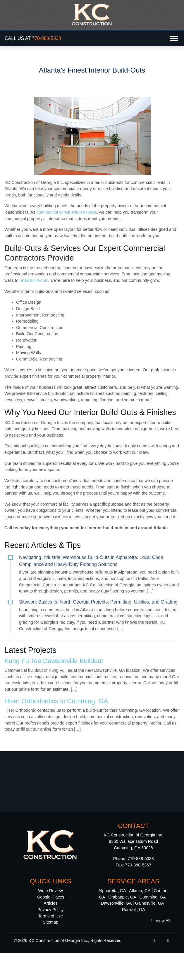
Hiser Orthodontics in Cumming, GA (56, 701)
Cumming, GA (153, 897)
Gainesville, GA (149, 903)
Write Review (50, 890)
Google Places (50, 897)
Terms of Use (50, 916)
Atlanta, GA (140, 890)
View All (160, 920)
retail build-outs (33, 280)
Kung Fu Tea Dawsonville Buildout (53, 660)
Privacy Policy (50, 909)
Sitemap (50, 922)
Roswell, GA (133, 909)
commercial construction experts (67, 212)
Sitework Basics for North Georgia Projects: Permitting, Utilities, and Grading (98, 601)
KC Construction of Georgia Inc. (58, 940)
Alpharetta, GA (112, 890)
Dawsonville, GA (116, 903)
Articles (50, 903)
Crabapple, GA (122, 897)
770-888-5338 (46, 38)
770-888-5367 (138, 865)
